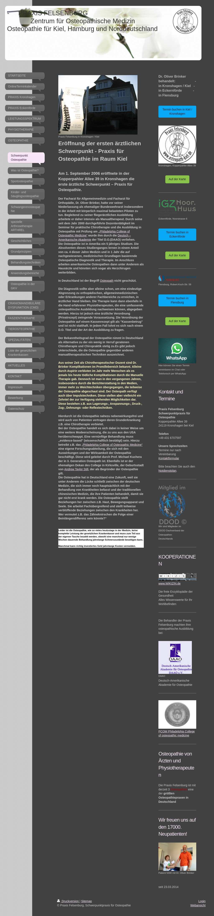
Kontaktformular (168, 458)
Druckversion (68, 901)
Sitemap (86, 901)
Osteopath (106, 280)
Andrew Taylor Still (76, 469)
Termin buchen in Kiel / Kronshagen (177, 111)
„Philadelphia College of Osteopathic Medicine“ (112, 444)
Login (201, 901)
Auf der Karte (177, 179)
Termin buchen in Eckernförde (177, 234)
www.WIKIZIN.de (169, 583)
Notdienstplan (167, 470)
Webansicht (198, 905)
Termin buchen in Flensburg (177, 300)
